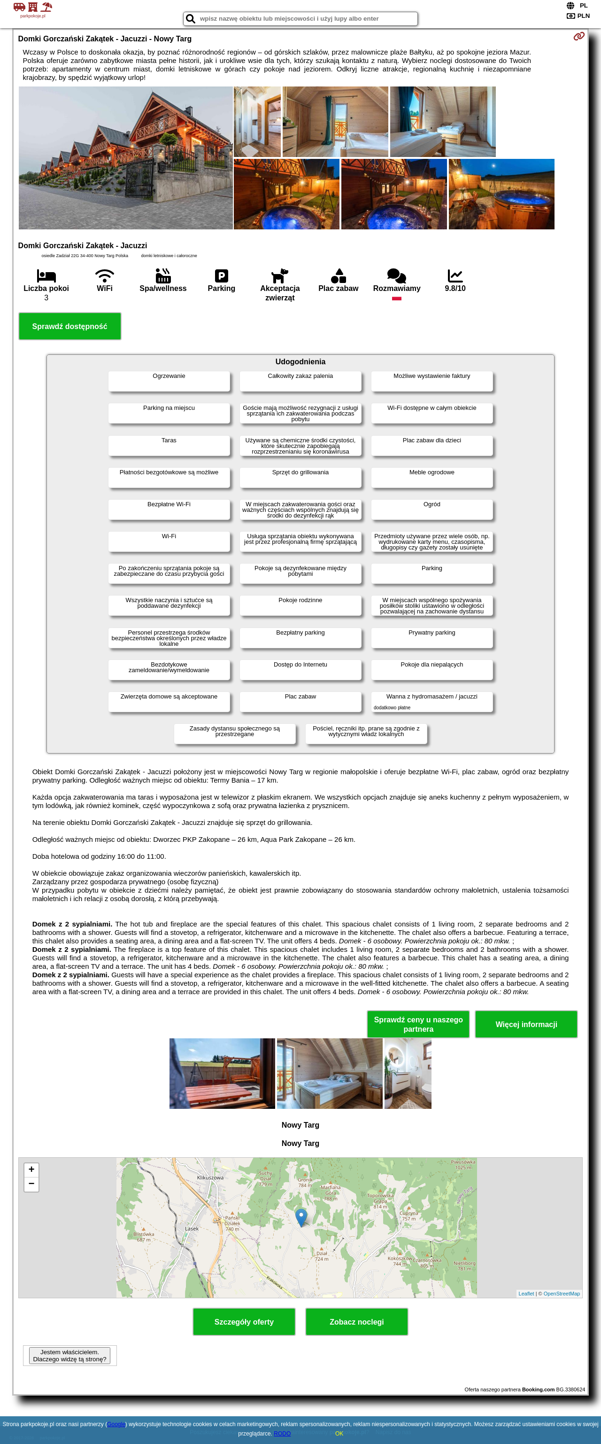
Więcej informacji (526, 1024)
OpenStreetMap (562, 1293)
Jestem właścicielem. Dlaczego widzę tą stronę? (69, 1356)
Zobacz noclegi (357, 1322)
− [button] (31, 1184)
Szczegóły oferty (244, 1322)
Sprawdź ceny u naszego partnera (418, 1024)
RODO (282, 1433)
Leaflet (526, 1293)
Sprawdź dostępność (70, 326)
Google (116, 1424)
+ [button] (31, 1170)
